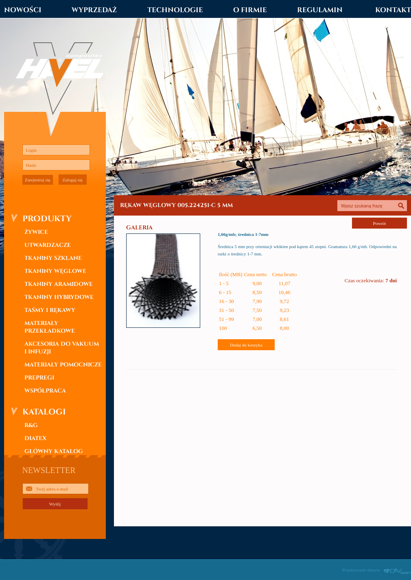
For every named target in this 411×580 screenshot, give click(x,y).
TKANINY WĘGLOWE (55, 271)
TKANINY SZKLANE (53, 258)
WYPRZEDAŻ (94, 10)
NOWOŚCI (23, 10)
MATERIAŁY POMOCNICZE (63, 364)
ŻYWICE (36, 232)
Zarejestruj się (37, 179)
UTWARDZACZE (47, 245)
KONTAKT (393, 10)
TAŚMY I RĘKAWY (49, 310)
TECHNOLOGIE (175, 10)
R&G (31, 425)
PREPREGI (39, 378)
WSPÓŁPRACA (45, 391)
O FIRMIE (250, 10)
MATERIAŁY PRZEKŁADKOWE (49, 327)
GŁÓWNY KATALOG (53, 451)
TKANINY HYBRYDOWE (59, 297)
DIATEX (35, 438)
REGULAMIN (320, 10)
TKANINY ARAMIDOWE (58, 284)
